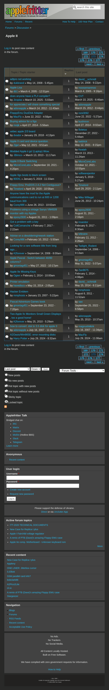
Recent (28, 21)
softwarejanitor (86, 173)
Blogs (12, 610)
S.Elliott (11, 571)
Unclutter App (61, 512)
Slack (15, 438)
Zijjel (16, 145)
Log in (7, 48)
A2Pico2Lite (13, 584)
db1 (15, 91)
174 (101, 56)
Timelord (18, 188)
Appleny (11, 563)
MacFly (17, 116)
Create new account (20, 489)
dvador (17, 135)
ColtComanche (21, 225)
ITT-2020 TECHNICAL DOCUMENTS (29, 525)
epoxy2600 (19, 217)
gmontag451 (20, 265)
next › (89, 64)
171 (101, 52)
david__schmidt (87, 79)
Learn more (12, 446)
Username (12, 473)
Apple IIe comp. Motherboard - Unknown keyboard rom (38, 542)
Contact (99, 21)
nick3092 (83, 113)
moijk (16, 125)
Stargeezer (12, 596)
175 (82, 60)
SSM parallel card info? (19, 576)
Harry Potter (20, 338)
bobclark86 (12, 580)
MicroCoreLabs (22, 165)
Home (9, 21)
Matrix (16, 427)
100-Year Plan (85, 21)
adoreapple (19, 108)
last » (100, 64)
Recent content (17, 459)
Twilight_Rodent (87, 246)
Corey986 (18, 205)
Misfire (16, 435)
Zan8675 (83, 270)
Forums (18, 21)
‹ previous (94, 48)
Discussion (23, 27)
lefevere (82, 234)
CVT (80, 96)
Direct (44, 512)
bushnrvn (83, 121)
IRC (15, 424)
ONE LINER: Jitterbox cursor (21, 568)
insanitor (83, 222)
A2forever (18, 253)
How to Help (54, 669)
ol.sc (9, 588)
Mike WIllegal (86, 197)
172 (86, 56)
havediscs (19, 285)
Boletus (82, 129)
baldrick (82, 141)
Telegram (17, 442)
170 (93, 52)
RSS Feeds (15, 618)
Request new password (22, 494)
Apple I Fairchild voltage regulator (27, 533)
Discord (17, 431)
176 (90, 60)
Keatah (82, 149)
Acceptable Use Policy (20, 627)
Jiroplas (17, 100)
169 (85, 52)
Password (12, 481)
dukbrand (18, 83)
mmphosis (19, 295)
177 (98, 60)
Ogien (16, 275)
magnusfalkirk (86, 326)
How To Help (68, 21)
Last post (81, 72)
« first (80, 48)
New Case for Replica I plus (24, 529)
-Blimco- (18, 155)
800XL (17, 179)
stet (80, 301)
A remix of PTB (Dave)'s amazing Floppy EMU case (36, 538)
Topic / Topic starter (23, 72)
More (100, 546)
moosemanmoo (87, 87)
